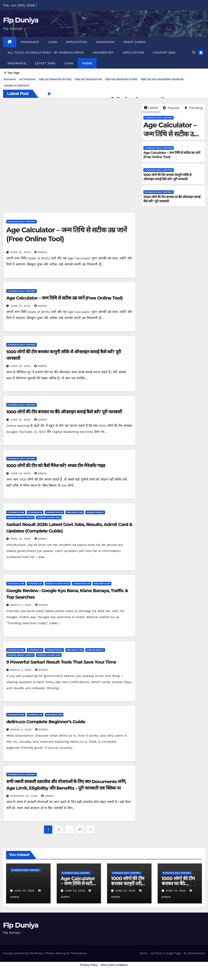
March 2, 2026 (21, 605)
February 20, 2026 (24, 795)
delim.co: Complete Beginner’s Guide (45, 721)
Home (87, 63)
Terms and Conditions (114, 965)
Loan (52, 42)
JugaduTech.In (54, 512)
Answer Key (103, 52)
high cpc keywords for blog (55, 79)
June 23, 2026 (20, 252)
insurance (10, 79)
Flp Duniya (20, 20)
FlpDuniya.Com (16, 512)
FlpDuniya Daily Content (159, 117)
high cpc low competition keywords (162, 79)
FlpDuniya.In (35, 512)
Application (76, 42)
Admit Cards (134, 42)
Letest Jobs (45, 63)
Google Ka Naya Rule (57, 583)
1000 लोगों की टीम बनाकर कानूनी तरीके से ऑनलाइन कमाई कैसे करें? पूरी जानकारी (167, 177)
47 (80, 829)
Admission (105, 42)
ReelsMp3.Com (75, 512)
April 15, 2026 (21, 538)
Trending (193, 108)
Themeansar (78, 953)
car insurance (27, 79)
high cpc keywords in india (122, 79)
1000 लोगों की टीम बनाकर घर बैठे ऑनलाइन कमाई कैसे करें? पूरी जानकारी (64, 412)
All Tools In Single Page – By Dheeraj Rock (46, 52)
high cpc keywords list (88, 79)
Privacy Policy (89, 965)
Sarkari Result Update (20, 517)
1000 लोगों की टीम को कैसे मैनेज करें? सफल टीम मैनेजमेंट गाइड (55, 465)
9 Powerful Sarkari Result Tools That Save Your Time (61, 662)
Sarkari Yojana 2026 (48, 517)
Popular (171, 108)
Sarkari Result (95, 512)
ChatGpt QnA (164, 52)
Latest (151, 108)
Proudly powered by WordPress (23, 953)
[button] (193, 52)
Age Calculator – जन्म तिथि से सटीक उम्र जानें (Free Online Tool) (64, 298)
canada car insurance (16, 85)
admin (40, 252)
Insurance (30, 42)
